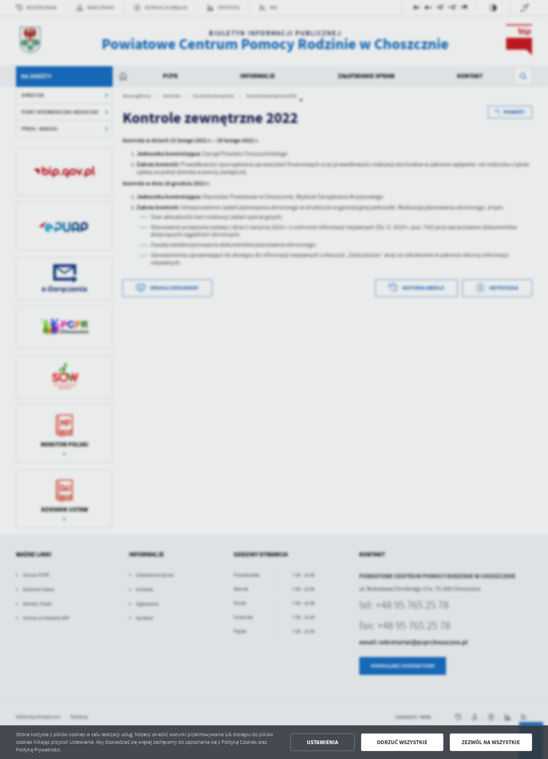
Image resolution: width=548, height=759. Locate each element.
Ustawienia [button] (322, 742)
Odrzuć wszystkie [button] (402, 742)
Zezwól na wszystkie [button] (491, 742)
